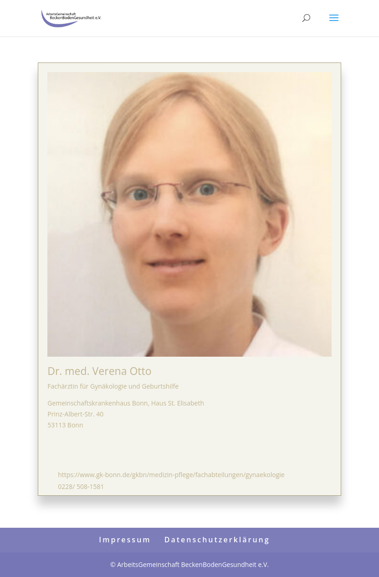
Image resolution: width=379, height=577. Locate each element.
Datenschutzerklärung (217, 540)
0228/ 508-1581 (81, 486)
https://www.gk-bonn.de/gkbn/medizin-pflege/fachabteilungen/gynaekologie (171, 474)
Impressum (125, 540)
